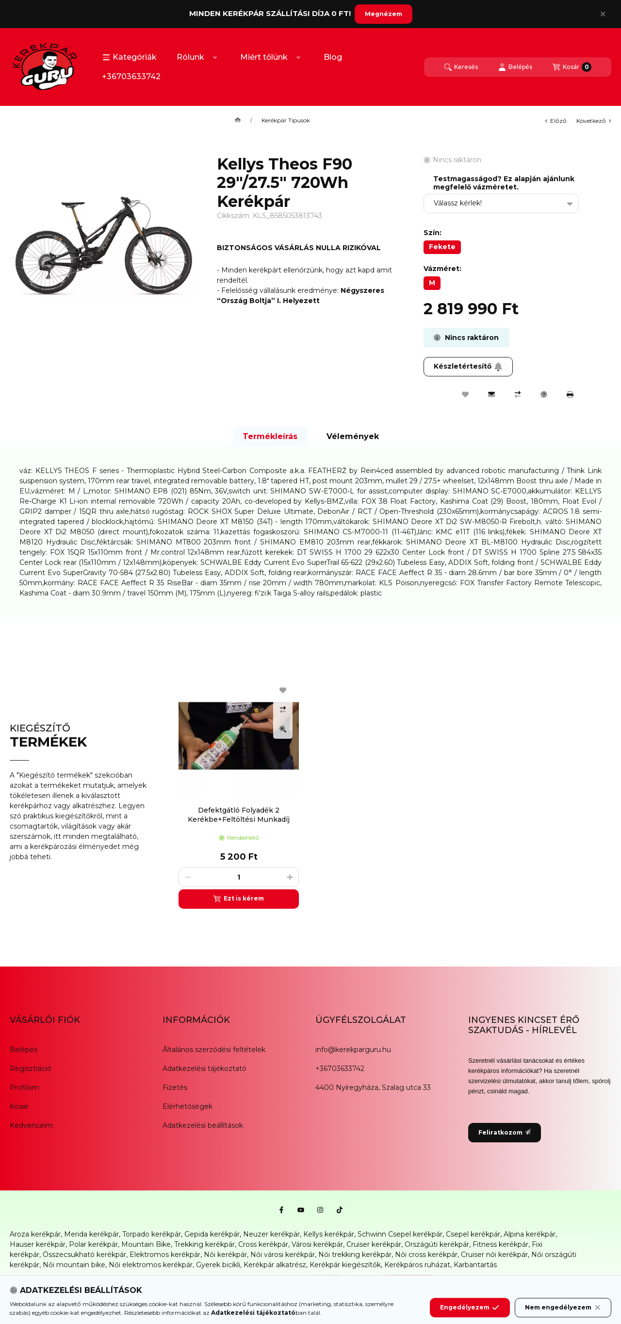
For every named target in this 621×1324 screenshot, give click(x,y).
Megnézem (383, 13)
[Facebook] (281, 1210)
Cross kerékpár (263, 1244)
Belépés (23, 1049)
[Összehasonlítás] (517, 394)
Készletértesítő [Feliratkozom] (468, 366)
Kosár (19, 1106)
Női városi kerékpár (282, 1254)
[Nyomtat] (570, 394)
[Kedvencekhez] (465, 394)
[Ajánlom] (491, 394)
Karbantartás (475, 1264)
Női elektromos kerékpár (151, 1264)
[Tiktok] (339, 1210)
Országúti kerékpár (437, 1244)
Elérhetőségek (187, 1106)
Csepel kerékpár (473, 1234)
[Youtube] (300, 1210)
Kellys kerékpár (328, 1234)
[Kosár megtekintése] (572, 67)
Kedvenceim (31, 1125)
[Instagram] (320, 1210)
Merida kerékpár (91, 1234)
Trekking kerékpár (204, 1244)
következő (593, 120)
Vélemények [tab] (353, 436)
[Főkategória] (238, 120)
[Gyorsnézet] (283, 729)
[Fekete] (442, 247)
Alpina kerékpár (530, 1234)
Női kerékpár (225, 1254)
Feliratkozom (504, 1132)
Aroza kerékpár (35, 1234)
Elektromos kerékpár (165, 1254)
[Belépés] (515, 67)
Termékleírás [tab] (270, 436)
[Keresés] (460, 67)
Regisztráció (30, 1068)
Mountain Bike (146, 1244)
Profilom (24, 1087)
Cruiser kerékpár (373, 1244)
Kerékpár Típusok (285, 120)
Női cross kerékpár (426, 1254)
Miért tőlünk (264, 57)
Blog (333, 57)
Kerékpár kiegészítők (345, 1264)
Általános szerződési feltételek (214, 1049)
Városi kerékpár (317, 1244)
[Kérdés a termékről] (544, 394)
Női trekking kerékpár (355, 1254)
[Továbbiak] (215, 57)
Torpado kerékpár (151, 1234)
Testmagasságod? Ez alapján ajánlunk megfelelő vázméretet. (503, 183)
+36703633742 (131, 76)
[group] (390, 792)
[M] (432, 283)
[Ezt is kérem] (239, 899)
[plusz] (290, 877)
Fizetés (175, 1087)
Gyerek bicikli (218, 1264)
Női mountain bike (74, 1264)
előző (556, 120)
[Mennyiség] (238, 877)
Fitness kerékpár (500, 1244)
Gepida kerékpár (212, 1234)
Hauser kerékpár (37, 1244)
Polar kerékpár (93, 1244)
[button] (129, 57)
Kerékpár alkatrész (275, 1264)
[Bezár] (602, 14)
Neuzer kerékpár (271, 1234)
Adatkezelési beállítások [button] (203, 1125)
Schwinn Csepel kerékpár (400, 1234)
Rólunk (190, 57)
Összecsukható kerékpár (84, 1254)
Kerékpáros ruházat (417, 1264)
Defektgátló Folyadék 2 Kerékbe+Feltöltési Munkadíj (239, 814)
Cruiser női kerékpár (494, 1254)
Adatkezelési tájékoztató (204, 1068)
